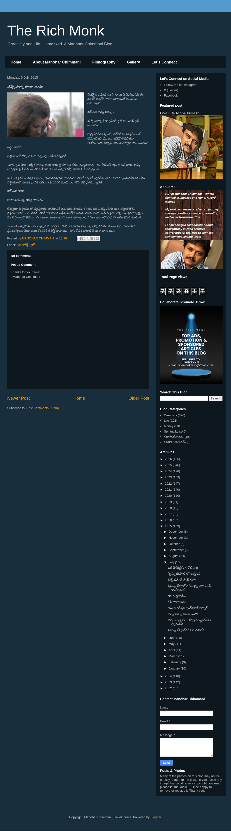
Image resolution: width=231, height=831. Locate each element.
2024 (169, 471)
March (173, 656)
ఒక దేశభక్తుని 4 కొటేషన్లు (183, 567)
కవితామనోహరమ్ (175, 442)
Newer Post (18, 398)
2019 (169, 502)
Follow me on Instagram (180, 85)
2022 (169, 483)
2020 (169, 495)
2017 (169, 514)
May (172, 644)
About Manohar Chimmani (57, 62)
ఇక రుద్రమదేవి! (177, 596)
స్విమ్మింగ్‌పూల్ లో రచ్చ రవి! (184, 573)
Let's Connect (164, 62)
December (176, 531)
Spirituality (171, 431)
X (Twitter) (171, 90)
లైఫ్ (33, 245)
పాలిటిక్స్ (23, 245)
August (174, 556)
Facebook (171, 95)
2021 (169, 489)
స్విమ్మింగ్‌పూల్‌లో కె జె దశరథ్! (186, 630)
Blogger (155, 817)
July (172, 562)
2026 (169, 459)
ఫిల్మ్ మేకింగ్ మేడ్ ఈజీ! (182, 580)
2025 (169, 465)
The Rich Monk (55, 30)
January (175, 668)
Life (166, 420)
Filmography (104, 62)
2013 (169, 682)
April (172, 650)
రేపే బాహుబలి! (177, 602)
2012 (169, 688)
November (176, 537)
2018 (169, 508)
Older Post (138, 398)
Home (16, 62)
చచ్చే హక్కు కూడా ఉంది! (183, 614)
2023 (169, 477)
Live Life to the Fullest (179, 113)
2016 (169, 520)
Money (168, 426)
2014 (169, 676)
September (177, 550)
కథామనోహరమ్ (174, 437)
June (172, 638)
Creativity (170, 415)
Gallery (133, 62)
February (175, 662)
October (175, 544)
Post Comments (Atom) (42, 408)
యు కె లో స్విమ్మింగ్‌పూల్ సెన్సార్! (188, 608)
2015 (169, 526)
